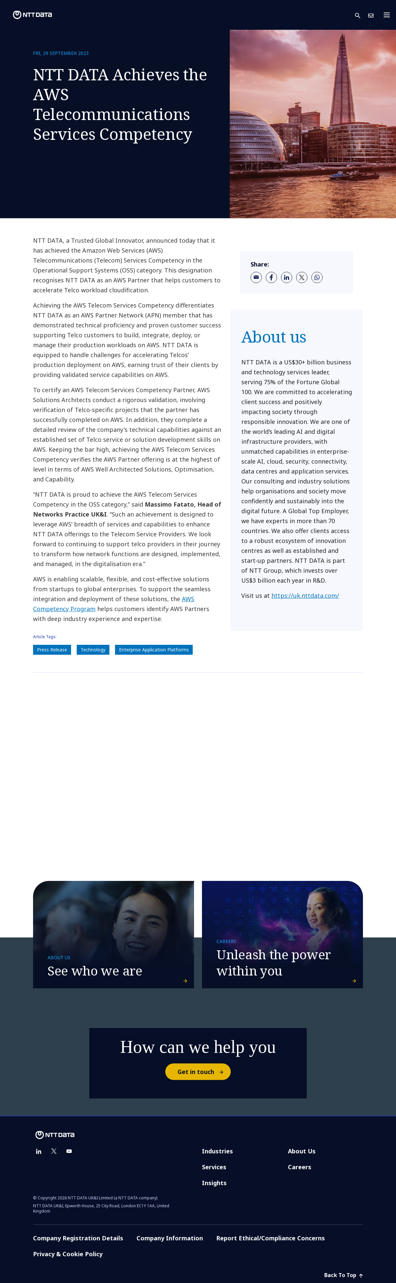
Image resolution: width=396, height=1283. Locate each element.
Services (214, 1167)
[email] (256, 277)
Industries (217, 1151)
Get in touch (204, 1072)
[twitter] (301, 277)
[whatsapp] (317, 277)
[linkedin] (286, 277)
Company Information (170, 1238)
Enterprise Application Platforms (154, 649)
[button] (361, 15)
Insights (214, 1183)
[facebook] (271, 277)
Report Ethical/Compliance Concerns (270, 1238)
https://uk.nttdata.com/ (305, 596)
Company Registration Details (78, 1238)
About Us (302, 1151)
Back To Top (343, 1275)
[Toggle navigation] (388, 15)
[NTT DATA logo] (27, 15)
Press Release (52, 649)
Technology (93, 649)
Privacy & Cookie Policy (67, 1254)
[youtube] (69, 1151)
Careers (299, 1167)
